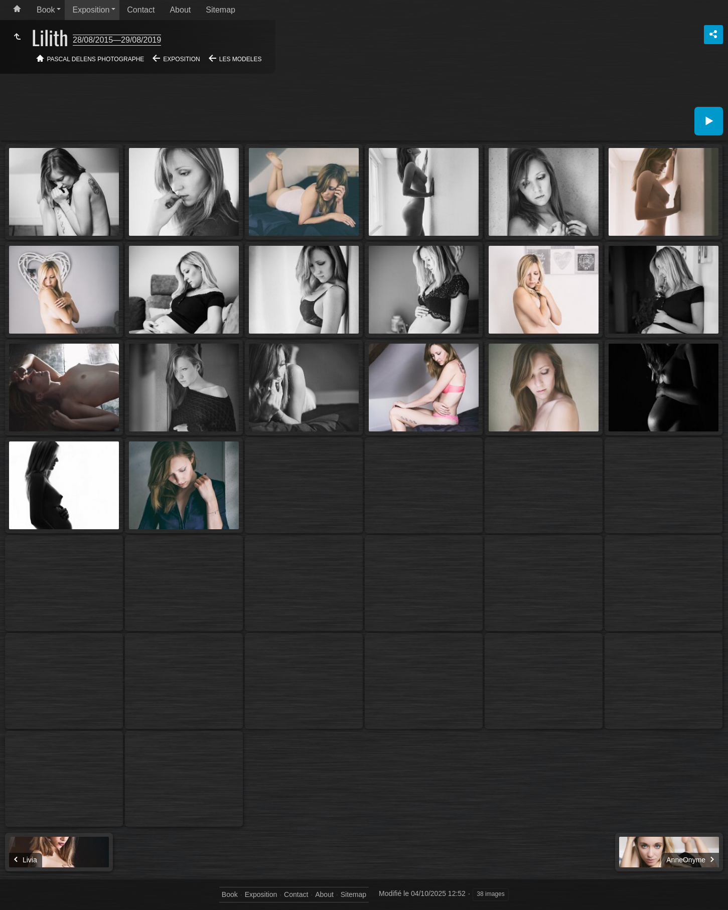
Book (46, 10)
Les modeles (240, 59)
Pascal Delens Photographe (95, 59)
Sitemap (220, 10)
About (180, 10)
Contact (141, 10)
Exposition (90, 10)
